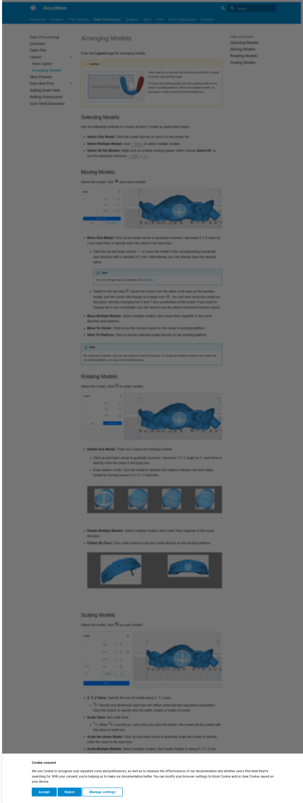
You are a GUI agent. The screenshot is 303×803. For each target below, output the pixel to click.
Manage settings (102, 792)
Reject (70, 792)
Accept (44, 792)
